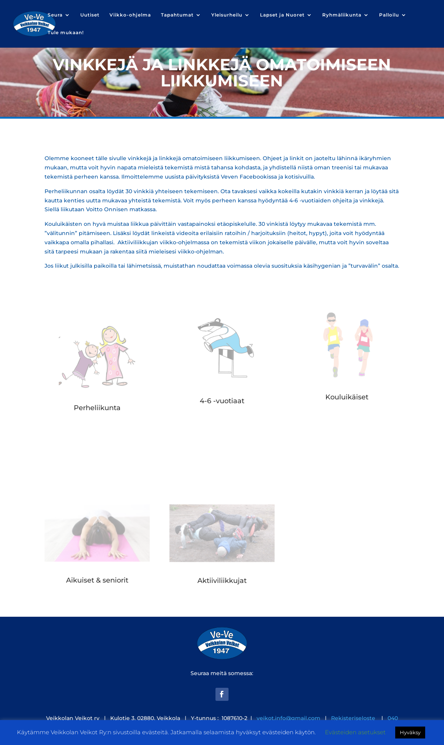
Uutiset (89, 15)
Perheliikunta (97, 408)
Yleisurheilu (226, 15)
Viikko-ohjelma (130, 15)
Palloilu (389, 15)
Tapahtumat (177, 15)
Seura (55, 15)
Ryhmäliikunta (341, 15)
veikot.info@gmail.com (288, 718)
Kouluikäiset (346, 397)
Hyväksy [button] (410, 732)
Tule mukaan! (66, 32)
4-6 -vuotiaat (222, 401)
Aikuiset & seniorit (97, 580)
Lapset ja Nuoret (282, 15)
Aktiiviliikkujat (222, 580)
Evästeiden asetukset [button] (355, 732)
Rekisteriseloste (354, 718)
